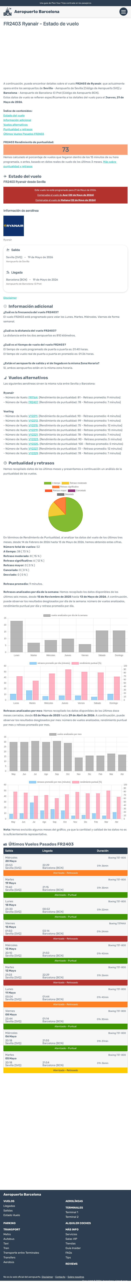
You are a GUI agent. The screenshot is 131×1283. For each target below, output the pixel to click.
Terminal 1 (72, 1212)
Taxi (6, 1243)
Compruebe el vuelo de (65, 195)
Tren (6, 1248)
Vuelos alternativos (15, 124)
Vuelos (8, 1201)
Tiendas (71, 1243)
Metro (7, 1234)
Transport (11, 1229)
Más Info (72, 1229)
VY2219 (33, 430)
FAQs (69, 1252)
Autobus (8, 1238)
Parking (9, 1223)
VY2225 (33, 443)
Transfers (9, 1257)
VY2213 (33, 420)
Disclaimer (47, 1276)
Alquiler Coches (78, 1223)
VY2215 (33, 425)
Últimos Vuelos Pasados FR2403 (23, 134)
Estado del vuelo (14, 115)
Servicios (71, 1234)
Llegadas (9, 1206)
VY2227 (33, 448)
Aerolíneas (74, 1201)
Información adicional (17, 120)
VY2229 (33, 453)
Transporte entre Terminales (21, 1252)
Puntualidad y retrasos (17, 129)
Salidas (8, 1210)
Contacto (60, 1276)
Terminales (74, 1207)
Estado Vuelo (11, 1215)
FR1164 (33, 397)
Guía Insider (73, 1248)
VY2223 (33, 439)
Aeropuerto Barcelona (36, 12)
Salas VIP (71, 1238)
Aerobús (8, 1262)
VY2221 (33, 434)
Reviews (72, 1263)
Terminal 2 (72, 1216)
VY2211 (32, 416)
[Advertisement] (65, 54)
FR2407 (33, 402)
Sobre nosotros (76, 1276)
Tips (68, 1257)
